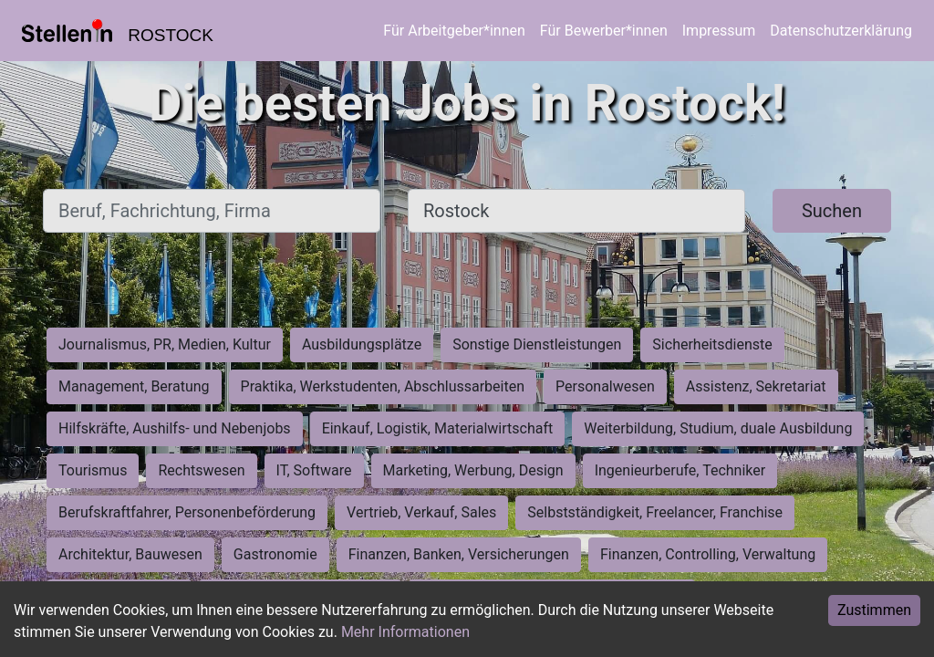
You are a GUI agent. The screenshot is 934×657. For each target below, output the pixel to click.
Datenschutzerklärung (841, 30)
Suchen (832, 211)
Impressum (719, 30)
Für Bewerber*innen (604, 30)
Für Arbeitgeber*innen (453, 30)
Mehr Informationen (405, 632)
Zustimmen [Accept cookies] (874, 610)
